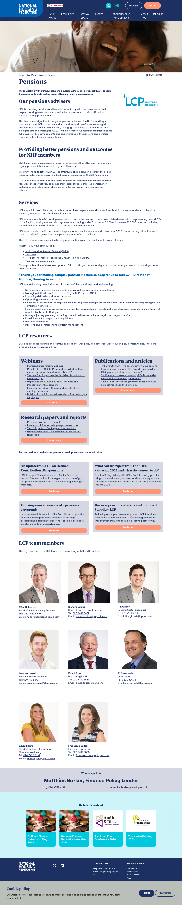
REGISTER (133, 6)
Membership (132, 881)
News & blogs (85, 16)
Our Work (52, 16)
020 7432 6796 (31, 679)
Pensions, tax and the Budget (43, 422)
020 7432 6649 (32, 613)
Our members (133, 868)
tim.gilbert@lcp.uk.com (138, 616)
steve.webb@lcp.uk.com (139, 682)
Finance (42, 75)
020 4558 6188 (56, 787)
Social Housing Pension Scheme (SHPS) (47, 251)
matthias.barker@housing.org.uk (128, 787)
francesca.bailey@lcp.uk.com (92, 755)
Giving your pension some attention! (121, 372)
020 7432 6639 (31, 755)
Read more (54, 491)
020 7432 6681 (81, 679)
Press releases (133, 875)
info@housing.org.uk (108, 871)
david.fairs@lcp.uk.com (89, 682)
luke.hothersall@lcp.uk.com (42, 682)
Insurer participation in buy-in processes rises (52, 425)
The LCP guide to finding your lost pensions (51, 428)
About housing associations (121, 16)
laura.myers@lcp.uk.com (41, 758)
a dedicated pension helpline (55, 231)
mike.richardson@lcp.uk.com (43, 616)
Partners (158, 14)
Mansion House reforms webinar (45, 365)
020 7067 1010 (109, 868)
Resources (67, 14)
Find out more (54, 403)
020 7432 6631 (81, 613)
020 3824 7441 (130, 679)
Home (21, 75)
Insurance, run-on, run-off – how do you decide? (128, 369)
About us (144, 16)
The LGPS (30, 254)
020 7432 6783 (130, 613)
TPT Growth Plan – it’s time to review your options (129, 365)
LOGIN (152, 6)
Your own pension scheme (39, 260)
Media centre (132, 871)
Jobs (129, 878)
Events (99, 14)
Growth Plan (69, 257)
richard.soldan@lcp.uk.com (91, 616)
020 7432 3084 (81, 752)
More (95, 875)
